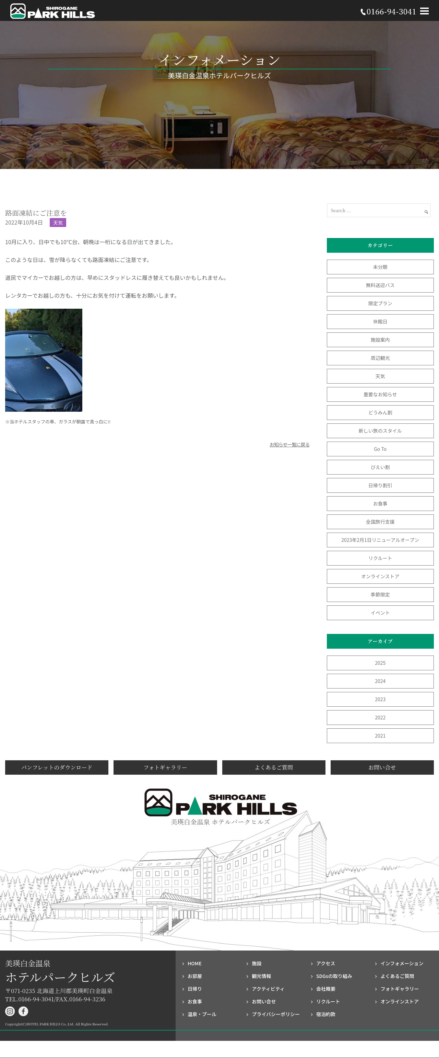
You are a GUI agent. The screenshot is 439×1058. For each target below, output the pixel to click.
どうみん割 (380, 412)
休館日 (380, 321)
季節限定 (380, 594)
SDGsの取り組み (334, 975)
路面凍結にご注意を (36, 213)
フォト (399, 988)
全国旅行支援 (380, 521)
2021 (380, 735)
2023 (380, 699)
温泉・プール (202, 1014)
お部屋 (195, 975)
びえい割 (380, 467)
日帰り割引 (380, 485)
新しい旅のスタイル (380, 430)
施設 (256, 963)
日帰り (195, 988)
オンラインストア (380, 576)
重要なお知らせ (380, 394)
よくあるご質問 (273, 767)
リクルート (380, 558)
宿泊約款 (325, 1014)
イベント (380, 612)
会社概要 (325, 988)
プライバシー (276, 1014)
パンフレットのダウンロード (56, 767)
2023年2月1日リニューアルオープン (380, 539)
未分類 (380, 266)
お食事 (380, 503)
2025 (380, 662)
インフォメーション (401, 963)
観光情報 (261, 975)
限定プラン (380, 303)
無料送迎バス (380, 285)
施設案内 (380, 339)
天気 (58, 222)
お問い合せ (382, 767)
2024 (380, 681)
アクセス (325, 963)
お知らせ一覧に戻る (290, 444)
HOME (195, 963)
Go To (382, 448)
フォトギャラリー (165, 767)
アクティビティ (268, 988)
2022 (380, 717)
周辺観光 (380, 357)
